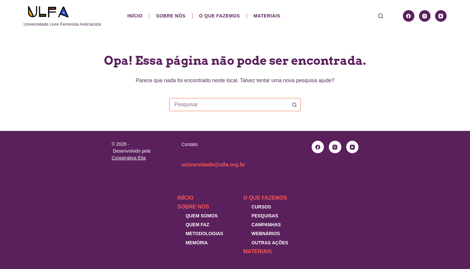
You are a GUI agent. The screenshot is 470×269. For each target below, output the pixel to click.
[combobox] (229, 104)
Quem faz (197, 224)
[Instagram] (425, 16)
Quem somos (202, 215)
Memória (197, 242)
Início (135, 15)
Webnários (265, 233)
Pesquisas (264, 215)
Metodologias (204, 233)
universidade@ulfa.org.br (213, 164)
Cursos (261, 206)
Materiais (266, 15)
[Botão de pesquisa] (294, 104)
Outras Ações (269, 242)
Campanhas (266, 224)
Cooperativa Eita (129, 157)
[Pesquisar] (380, 15)
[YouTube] (441, 16)
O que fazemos (219, 15)
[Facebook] (408, 16)
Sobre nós (170, 15)
